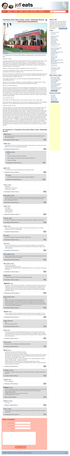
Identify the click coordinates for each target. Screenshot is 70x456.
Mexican (53, 61)
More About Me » (63, 28)
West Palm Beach (55, 87)
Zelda (5, 226)
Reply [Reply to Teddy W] (45, 326)
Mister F (6, 401)
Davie (28, 21)
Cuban (52, 41)
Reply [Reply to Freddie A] (45, 375)
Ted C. (6, 185)
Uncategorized (54, 69)
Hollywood (53, 81)
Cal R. (6, 342)
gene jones (7, 297)
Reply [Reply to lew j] (45, 338)
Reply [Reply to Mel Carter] (45, 271)
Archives (33, 11)
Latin (52, 58)
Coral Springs (54, 85)
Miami (52, 82)
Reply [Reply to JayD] (45, 214)
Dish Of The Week (55, 48)
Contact (41, 11)
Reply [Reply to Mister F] (45, 405)
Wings (52, 73)
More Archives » (54, 102)
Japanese (53, 57)
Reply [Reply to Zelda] (45, 231)
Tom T (6, 409)
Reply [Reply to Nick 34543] (45, 259)
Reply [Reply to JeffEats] (44, 162)
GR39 (5, 275)
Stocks (52, 70)
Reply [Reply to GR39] (45, 279)
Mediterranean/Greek (55, 60)
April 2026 (53, 96)
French (52, 50)
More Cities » (54, 90)
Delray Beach (54, 78)
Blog (4, 11)
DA (5, 235)
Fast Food (53, 49)
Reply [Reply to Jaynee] (45, 317)
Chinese (53, 38)
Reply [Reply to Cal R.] (45, 346)
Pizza (52, 64)
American (19, 21)
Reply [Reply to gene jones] (45, 307)
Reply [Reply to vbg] (45, 250)
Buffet (52, 37)
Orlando (52, 86)
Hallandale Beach (33, 21)
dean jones (7, 195)
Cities (21, 11)
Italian (52, 56)
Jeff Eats (14, 452)
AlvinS (6, 379)
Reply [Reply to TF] (44, 179)
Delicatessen (54, 44)
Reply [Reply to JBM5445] (45, 293)
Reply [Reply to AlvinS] (45, 383)
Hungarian (53, 53)
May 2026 (53, 94)
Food (15, 11)
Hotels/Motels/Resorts (56, 52)
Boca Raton (24, 21)
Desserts (53, 45)
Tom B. (6, 218)
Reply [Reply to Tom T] (45, 414)
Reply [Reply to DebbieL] (45, 397)
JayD (5, 206)
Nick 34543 (7, 254)
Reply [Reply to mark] (45, 149)
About (10, 11)
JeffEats (8, 152)
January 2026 (54, 100)
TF (7, 175)
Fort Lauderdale (54, 79)
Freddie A (7, 370)
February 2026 (54, 98)
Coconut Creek (54, 89)
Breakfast (53, 36)
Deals (27, 11)
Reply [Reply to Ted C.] (45, 191)
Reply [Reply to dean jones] (45, 202)
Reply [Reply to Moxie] (45, 366)
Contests (53, 40)
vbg (5, 243)
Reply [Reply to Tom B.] (45, 222)
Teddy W (6, 321)
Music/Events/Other (55, 62)
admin (66, 452)
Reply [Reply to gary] (45, 172)
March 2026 (53, 97)
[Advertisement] (35, 15)
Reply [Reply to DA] (45, 239)
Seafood (53, 65)
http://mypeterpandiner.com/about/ (19, 146)
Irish (52, 54)
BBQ (52, 34)
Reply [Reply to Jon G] (45, 139)
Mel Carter (7, 263)
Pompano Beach (54, 83)
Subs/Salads (53, 67)
